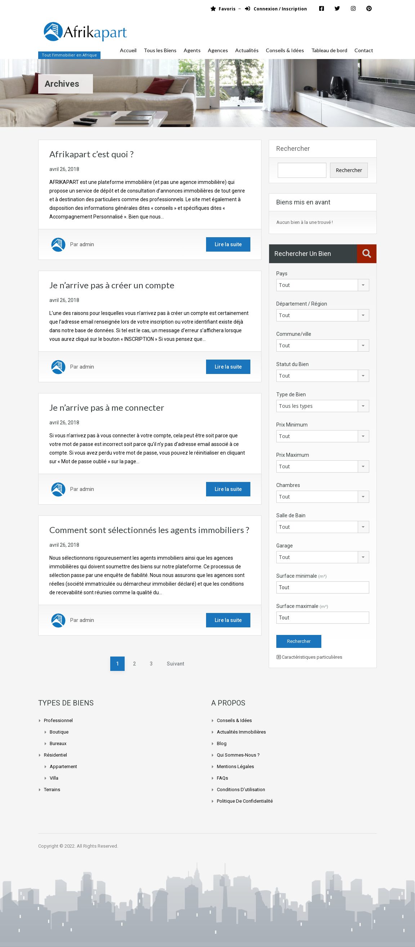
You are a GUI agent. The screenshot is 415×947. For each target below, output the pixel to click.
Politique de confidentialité (245, 801)
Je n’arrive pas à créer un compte (111, 285)
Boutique (59, 732)
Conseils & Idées (285, 50)
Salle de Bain (290, 515)
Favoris (223, 9)
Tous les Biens (160, 50)
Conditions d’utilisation (241, 789)
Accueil (128, 50)
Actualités (247, 50)
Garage (284, 546)
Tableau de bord (329, 50)
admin (87, 244)
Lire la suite (228, 244)
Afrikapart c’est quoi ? (91, 154)
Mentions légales (235, 766)
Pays (281, 273)
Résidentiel (55, 755)
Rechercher (293, 148)
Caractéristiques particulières (309, 657)
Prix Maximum (292, 455)
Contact (363, 50)
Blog (222, 743)
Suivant (175, 664)
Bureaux (58, 743)
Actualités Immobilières (241, 732)
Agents (192, 50)
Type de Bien (291, 394)
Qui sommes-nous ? (238, 755)
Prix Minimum (292, 425)
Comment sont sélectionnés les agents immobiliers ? (149, 529)
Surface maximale (302, 606)
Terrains (52, 789)
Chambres (288, 485)
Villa (54, 778)
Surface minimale (301, 576)
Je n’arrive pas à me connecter (106, 407)
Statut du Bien (292, 364)
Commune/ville (293, 334)
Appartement (63, 766)
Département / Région (301, 304)
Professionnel (58, 720)
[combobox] (322, 285)
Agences (218, 50)
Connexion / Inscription (276, 9)
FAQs (222, 778)
